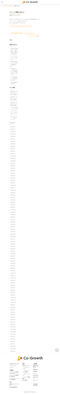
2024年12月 (13, 156)
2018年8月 (12, 307)
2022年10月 (13, 214)
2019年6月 (12, 285)
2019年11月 (13, 275)
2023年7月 (12, 197)
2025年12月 (13, 131)
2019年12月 (13, 273)
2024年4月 (12, 175)
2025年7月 (12, 141)
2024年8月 (12, 165)
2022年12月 (13, 212)
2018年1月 (12, 324)
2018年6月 (12, 312)
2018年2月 (12, 322)
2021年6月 (12, 243)
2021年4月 (12, 248)
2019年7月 (12, 282)
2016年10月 (13, 348)
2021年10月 (13, 236)
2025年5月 (12, 146)
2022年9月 (12, 217)
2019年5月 (12, 287)
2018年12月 (13, 297)
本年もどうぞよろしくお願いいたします (13, 118)
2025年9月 (12, 136)
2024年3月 (12, 178)
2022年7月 (12, 219)
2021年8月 (12, 239)
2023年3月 (12, 207)
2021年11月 (13, 234)
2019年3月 (12, 292)
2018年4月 (12, 317)
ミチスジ (12, 367)
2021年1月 (12, 251)
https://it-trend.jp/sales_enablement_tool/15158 (20, 26)
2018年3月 (12, 319)
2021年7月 (12, 241)
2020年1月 (12, 270)
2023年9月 (12, 192)
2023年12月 (13, 185)
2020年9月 (12, 256)
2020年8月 (12, 258)
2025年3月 (12, 151)
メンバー (35, 373)
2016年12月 (13, 346)
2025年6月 (12, 143)
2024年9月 (12, 163)
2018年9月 (12, 304)
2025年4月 (12, 148)
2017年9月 (12, 334)
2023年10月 (13, 190)
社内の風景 (24, 380)
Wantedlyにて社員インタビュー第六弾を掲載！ (14, 93)
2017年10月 (13, 331)
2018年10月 (13, 302)
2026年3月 (12, 126)
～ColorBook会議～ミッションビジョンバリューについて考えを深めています (14, 110)
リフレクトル (12, 365)
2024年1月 (12, 182)
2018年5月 (12, 314)
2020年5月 (12, 265)
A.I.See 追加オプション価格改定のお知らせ (14, 78)
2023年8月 (12, 195)
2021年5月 (12, 246)
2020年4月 (12, 268)
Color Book (35, 375)
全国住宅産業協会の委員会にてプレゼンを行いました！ (23, 33)
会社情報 (35, 371)
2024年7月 (12, 168)
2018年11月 (13, 300)
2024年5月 (12, 173)
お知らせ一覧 (25, 365)
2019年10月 (13, 278)
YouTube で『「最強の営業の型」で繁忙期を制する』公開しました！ (13, 71)
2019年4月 (12, 290)
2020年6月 (12, 263)
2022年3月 (12, 226)
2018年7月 (12, 309)
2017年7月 (12, 336)
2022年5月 (12, 224)
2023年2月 (12, 209)
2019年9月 (12, 280)
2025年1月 (12, 153)
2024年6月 (12, 170)
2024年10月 (13, 161)
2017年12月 (13, 326)
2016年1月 (12, 351)
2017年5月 (12, 341)
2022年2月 (12, 229)
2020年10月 (13, 253)
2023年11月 (13, 187)
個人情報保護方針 (13, 387)
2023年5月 (12, 202)
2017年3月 (12, 343)
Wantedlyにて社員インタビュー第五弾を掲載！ (14, 98)
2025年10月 (13, 134)
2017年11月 (13, 329)
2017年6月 (12, 339)
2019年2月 (12, 295)
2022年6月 (12, 221)
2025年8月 (12, 139)
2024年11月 (13, 158)
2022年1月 (12, 231)
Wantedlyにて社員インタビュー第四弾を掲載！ (14, 104)
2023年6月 (12, 200)
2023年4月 (12, 204)
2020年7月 (12, 261)
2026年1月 (12, 129)
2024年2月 (12, 180)
